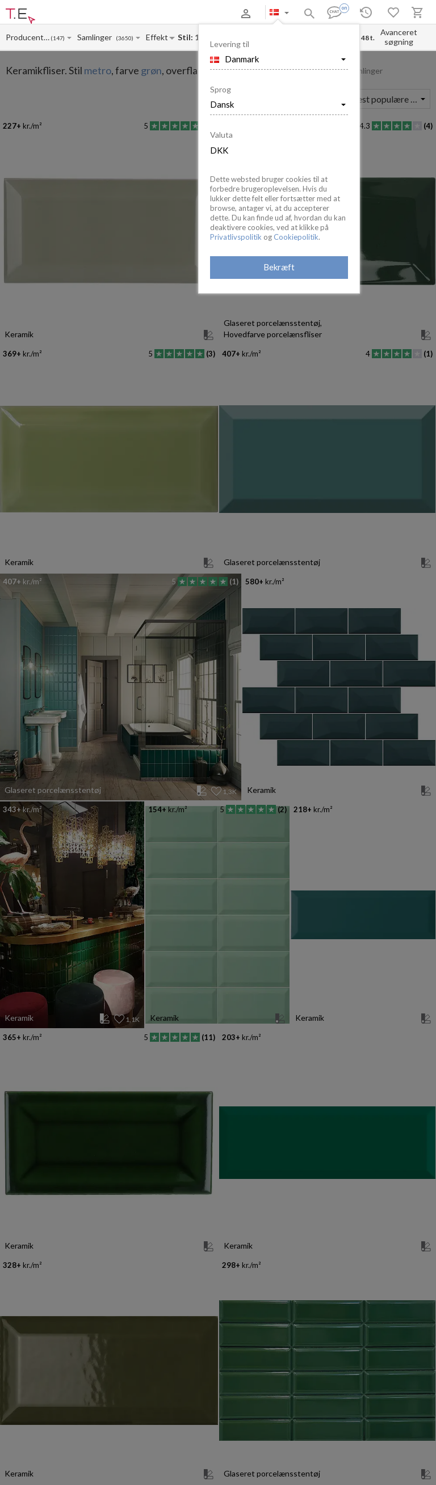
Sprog (220, 89)
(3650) (124, 38)
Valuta (221, 134)
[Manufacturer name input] (28, 37)
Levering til (229, 44)
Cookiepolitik (296, 236)
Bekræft (279, 267)
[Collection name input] (96, 37)
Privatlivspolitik (236, 236)
